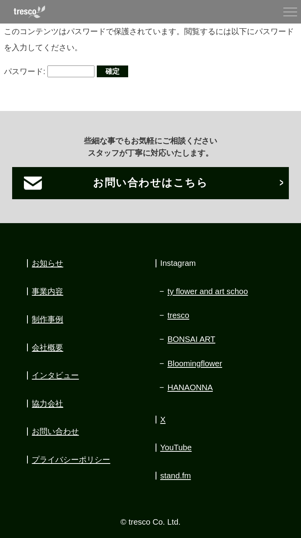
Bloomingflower (194, 363)
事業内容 (47, 291)
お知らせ (47, 263)
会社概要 (47, 347)
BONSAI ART (191, 339)
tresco (178, 315)
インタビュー (55, 375)
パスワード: (49, 71)
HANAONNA (190, 387)
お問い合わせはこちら (150, 183)
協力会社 (47, 403)
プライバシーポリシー (71, 459)
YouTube (176, 447)
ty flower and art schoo (207, 291)
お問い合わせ (55, 431)
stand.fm (175, 475)
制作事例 (47, 319)
